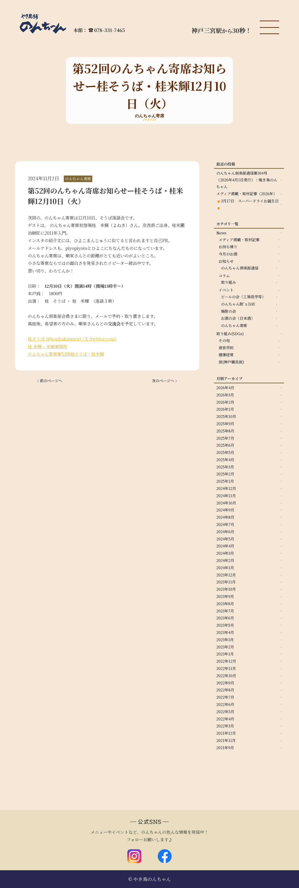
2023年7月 (225, 611)
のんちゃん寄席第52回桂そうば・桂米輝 (66, 354)
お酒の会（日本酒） (238, 318)
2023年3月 (225, 639)
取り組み (228, 282)
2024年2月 (225, 560)
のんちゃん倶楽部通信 (239, 268)
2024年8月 (225, 517)
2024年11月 (226, 495)
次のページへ (163, 380)
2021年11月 (226, 740)
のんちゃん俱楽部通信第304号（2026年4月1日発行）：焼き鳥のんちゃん (246, 179)
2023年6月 (225, 618)
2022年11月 (226, 668)
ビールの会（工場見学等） (243, 296)
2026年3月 (225, 395)
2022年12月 (226, 661)
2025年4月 (225, 459)
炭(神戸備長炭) (231, 362)
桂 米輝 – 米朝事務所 (47, 346)
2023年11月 (226, 582)
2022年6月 (225, 704)
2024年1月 (225, 567)
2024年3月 (225, 553)
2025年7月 (225, 438)
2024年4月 (225, 546)
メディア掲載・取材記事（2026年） (246, 193)
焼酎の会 (228, 311)
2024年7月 (225, 524)
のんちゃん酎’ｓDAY (238, 304)
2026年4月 (225, 387)
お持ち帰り (228, 246)
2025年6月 (225, 445)
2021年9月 (225, 747)
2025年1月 (225, 481)
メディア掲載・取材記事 (239, 239)
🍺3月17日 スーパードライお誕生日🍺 (247, 204)
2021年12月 (226, 733)
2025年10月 (226, 416)
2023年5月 (225, 625)
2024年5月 (225, 539)
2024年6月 (225, 531)
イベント (226, 290)
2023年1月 (225, 654)
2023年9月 (225, 596)
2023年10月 (226, 589)
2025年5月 (225, 452)
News (221, 233)
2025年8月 (225, 431)
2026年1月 (225, 409)
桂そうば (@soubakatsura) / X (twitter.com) (72, 339)
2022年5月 (225, 711)
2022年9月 (225, 683)
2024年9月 (225, 510)
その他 (224, 340)
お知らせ (226, 261)
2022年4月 (225, 719)
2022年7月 (225, 697)
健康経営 (226, 354)
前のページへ (51, 380)
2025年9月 (225, 423)
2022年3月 (225, 726)
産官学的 (226, 347)
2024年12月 (226, 488)
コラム (224, 275)
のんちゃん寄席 (234, 325)
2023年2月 (225, 647)
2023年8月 (225, 603)
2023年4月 (225, 632)
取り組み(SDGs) (230, 333)
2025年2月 (225, 474)
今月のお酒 (228, 254)
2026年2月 (225, 402)
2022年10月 (226, 675)
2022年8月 (225, 690)
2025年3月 (225, 467)
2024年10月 (226, 503)
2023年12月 (226, 575)
